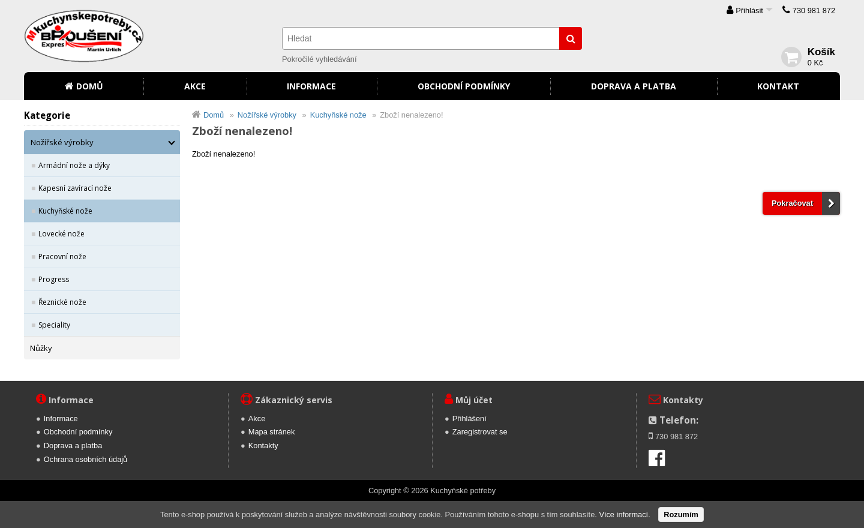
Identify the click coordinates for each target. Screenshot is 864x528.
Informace (311, 86)
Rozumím (681, 514)
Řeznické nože (62, 302)
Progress (53, 279)
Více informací (623, 514)
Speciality (54, 325)
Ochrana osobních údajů (85, 459)
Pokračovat (792, 203)
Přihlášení (469, 418)
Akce (195, 86)
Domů (89, 86)
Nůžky (41, 348)
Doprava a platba (633, 86)
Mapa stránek (271, 431)
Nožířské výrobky (62, 142)
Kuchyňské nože (65, 211)
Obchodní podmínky (464, 86)
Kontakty (263, 445)
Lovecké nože (61, 234)
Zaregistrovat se (480, 431)
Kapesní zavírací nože (75, 188)
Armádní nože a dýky (74, 165)
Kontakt (778, 86)
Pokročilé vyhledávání (319, 59)
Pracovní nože (62, 256)
